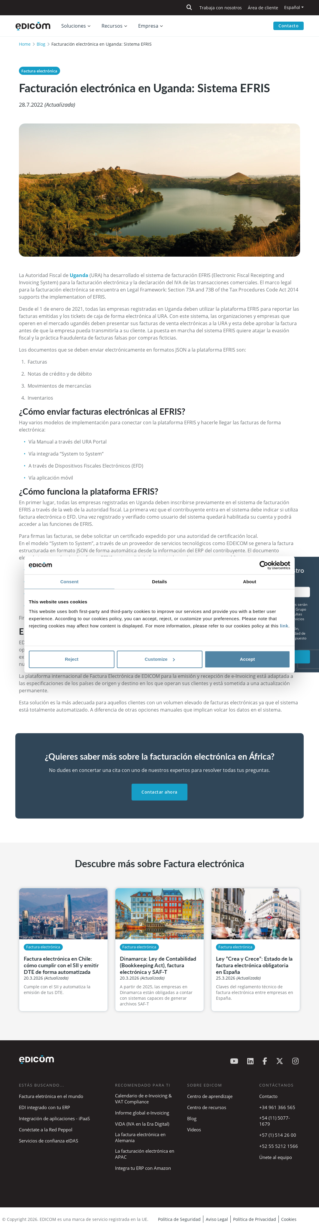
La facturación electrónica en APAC (144, 1154)
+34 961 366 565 (277, 1107)
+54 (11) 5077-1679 (274, 1121)
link (284, 625)
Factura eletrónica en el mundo (51, 1096)
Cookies (288, 1219)
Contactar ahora (159, 792)
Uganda (80, 275)
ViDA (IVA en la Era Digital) (142, 1124)
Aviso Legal (217, 1219)
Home (25, 44)
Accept (247, 659)
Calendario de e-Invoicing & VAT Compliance (143, 1099)
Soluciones (73, 26)
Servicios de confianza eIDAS (48, 1141)
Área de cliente (263, 8)
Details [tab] (159, 581)
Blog (41, 44)
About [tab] (249, 581)
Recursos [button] (112, 26)
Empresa (148, 26)
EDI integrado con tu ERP (44, 1107)
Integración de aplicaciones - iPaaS (54, 1118)
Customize (160, 659)
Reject (71, 659)
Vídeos (194, 1130)
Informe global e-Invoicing (142, 1113)
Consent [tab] (69, 581)
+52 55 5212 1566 (278, 1146)
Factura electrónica (39, 71)
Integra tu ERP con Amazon (143, 1168)
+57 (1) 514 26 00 (277, 1135)
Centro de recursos (206, 1107)
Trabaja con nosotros (220, 8)
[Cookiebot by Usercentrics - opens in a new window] (264, 565)
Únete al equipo (275, 1157)
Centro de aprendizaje (209, 1096)
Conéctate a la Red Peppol (45, 1130)
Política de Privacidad (254, 1219)
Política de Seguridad (179, 1219)
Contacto (288, 26)
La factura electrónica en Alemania (140, 1137)
